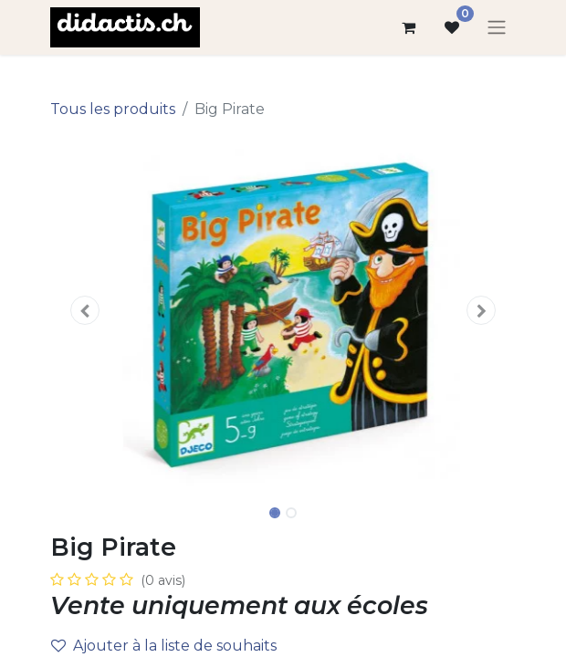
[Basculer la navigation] (496, 27)
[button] (85, 310)
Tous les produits (112, 109)
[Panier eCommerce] (408, 27)
